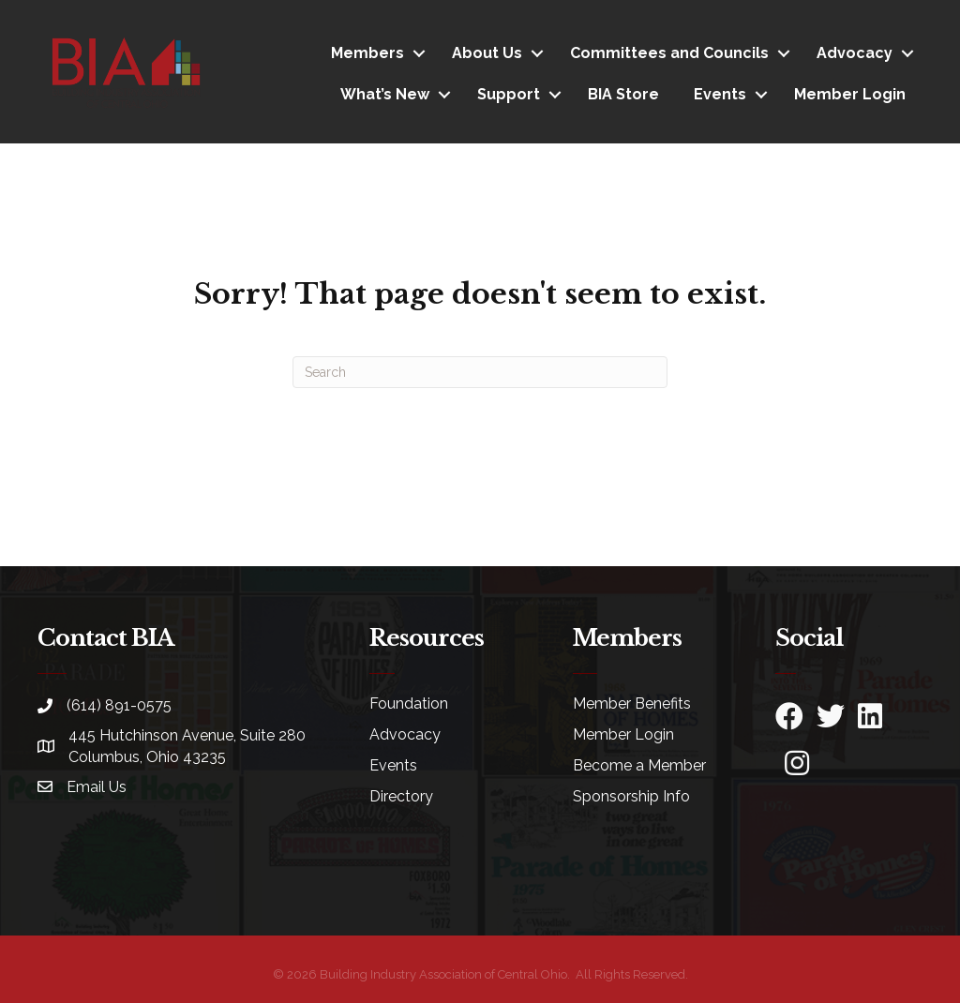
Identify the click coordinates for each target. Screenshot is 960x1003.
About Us (487, 53)
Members (367, 53)
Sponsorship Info (631, 796)
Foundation (408, 703)
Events (720, 94)
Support (508, 94)
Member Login (850, 94)
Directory (401, 796)
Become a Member (639, 765)
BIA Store (623, 94)
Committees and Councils (669, 53)
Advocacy (854, 53)
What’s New (384, 94)
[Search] (480, 372)
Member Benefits (632, 703)
